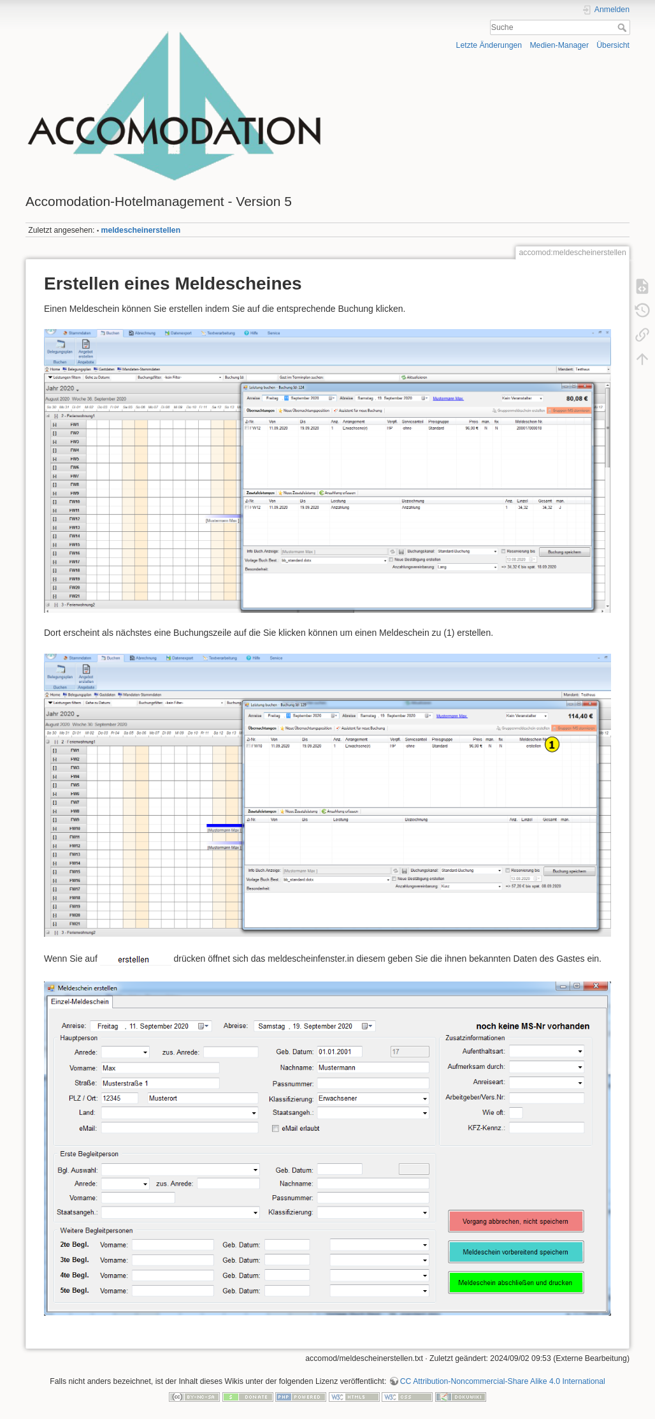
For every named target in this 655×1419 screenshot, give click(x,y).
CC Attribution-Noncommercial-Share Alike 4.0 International (502, 1381)
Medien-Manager (559, 45)
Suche (623, 27)
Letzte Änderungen (489, 45)
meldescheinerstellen (141, 230)
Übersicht (613, 45)
